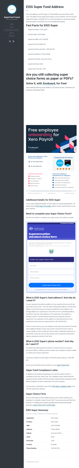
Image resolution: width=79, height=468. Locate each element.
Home (12, 24)
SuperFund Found (12, 17)
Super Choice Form (63, 365)
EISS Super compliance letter (61, 386)
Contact (12, 36)
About (12, 33)
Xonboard (49, 83)
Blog (12, 27)
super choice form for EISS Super (44, 405)
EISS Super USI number (43, 206)
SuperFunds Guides (12, 30)
